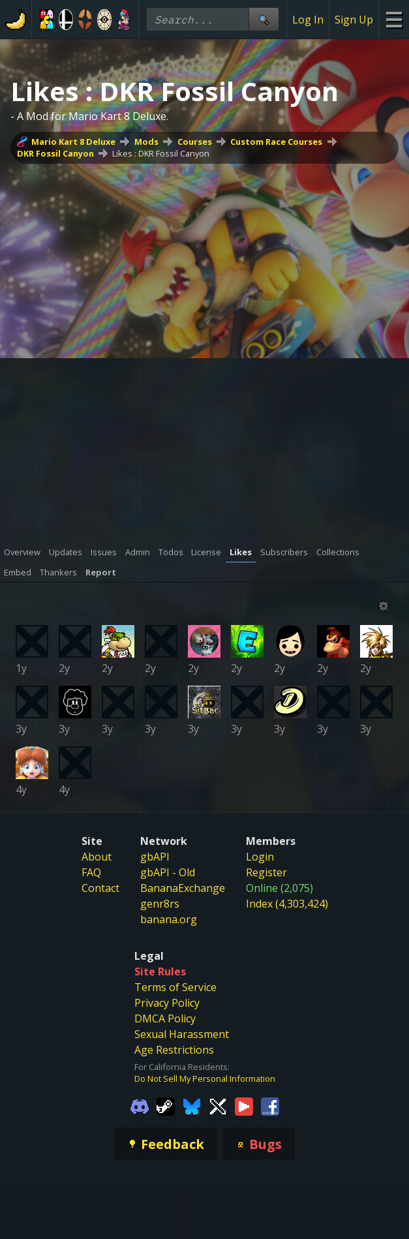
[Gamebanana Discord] (139, 1105)
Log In (308, 19)
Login (260, 856)
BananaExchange (182, 888)
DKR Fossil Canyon (55, 153)
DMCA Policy (165, 1018)
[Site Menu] (393, 19)
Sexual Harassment (181, 1034)
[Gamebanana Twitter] (217, 1105)
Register (266, 872)
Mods (146, 141)
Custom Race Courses (276, 141)
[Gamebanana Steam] (165, 1105)
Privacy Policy (167, 1003)
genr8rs (159, 903)
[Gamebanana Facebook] (270, 1105)
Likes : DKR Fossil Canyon (160, 153)
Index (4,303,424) (287, 903)
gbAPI (155, 856)
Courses (194, 141)
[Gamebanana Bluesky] (191, 1105)
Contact (100, 888)
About (97, 856)
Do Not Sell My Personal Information (204, 1078)
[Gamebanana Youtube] (244, 1105)
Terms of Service (175, 987)
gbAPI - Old (167, 872)
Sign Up (354, 19)
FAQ (91, 872)
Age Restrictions (174, 1050)
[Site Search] (264, 19)
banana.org (168, 919)
